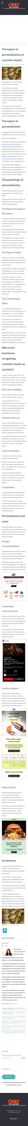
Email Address (6, 1069)
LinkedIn (15, 1003)
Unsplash (17, 925)
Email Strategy (6, 64)
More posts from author (20, 1008)
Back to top (14, 1118)
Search (23, 1057)
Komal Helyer (15, 64)
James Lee (10, 925)
